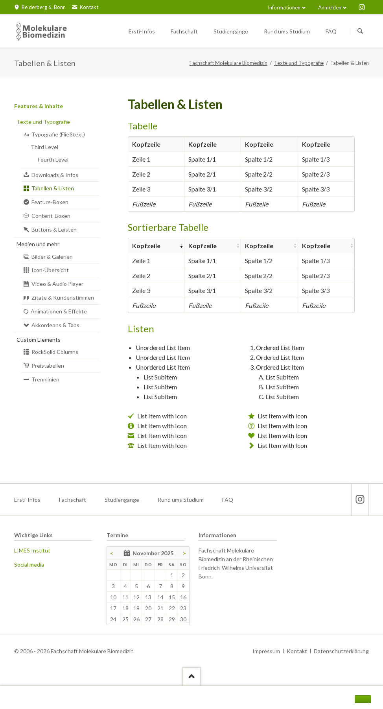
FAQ (227, 499)
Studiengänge (122, 499)
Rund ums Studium (181, 499)
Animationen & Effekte (59, 311)
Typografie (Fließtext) (58, 134)
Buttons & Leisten (54, 229)
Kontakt (297, 651)
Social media (29, 564)
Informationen (284, 7)
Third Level (44, 147)
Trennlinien (45, 379)
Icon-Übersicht (50, 270)
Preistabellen (47, 365)
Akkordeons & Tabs (55, 325)
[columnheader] (156, 245)
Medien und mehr (38, 244)
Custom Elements (39, 339)
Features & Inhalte (38, 106)
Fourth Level (53, 159)
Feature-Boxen (49, 202)
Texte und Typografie (299, 63)
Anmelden (329, 7)
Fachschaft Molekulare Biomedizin (228, 63)
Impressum (266, 651)
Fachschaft (72, 499)
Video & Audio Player (57, 283)
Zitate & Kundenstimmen (62, 297)
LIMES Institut (32, 550)
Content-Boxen (50, 215)
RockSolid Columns (54, 351)
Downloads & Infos (54, 174)
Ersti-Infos (27, 499)
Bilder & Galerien (52, 256)
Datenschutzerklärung (341, 651)
